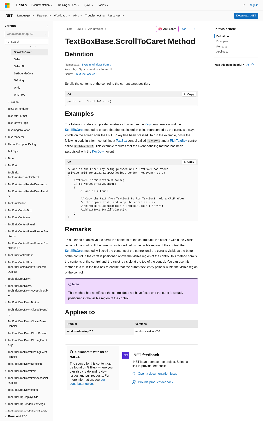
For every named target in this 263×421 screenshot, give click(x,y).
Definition (222, 36)
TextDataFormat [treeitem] (17, 115)
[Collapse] (47, 25)
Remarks (221, 46)
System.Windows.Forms (96, 64)
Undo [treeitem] (17, 87)
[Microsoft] (7, 5)
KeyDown (98, 151)
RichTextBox (178, 140)
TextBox (121, 140)
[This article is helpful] (247, 64)
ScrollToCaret (74, 129)
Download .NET (246, 15)
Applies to (222, 51)
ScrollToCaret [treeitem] (23, 52)
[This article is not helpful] (252, 64)
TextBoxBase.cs (85, 74)
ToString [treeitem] (19, 80)
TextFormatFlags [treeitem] (18, 122)
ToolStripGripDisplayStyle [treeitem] (23, 397)
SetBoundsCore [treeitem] (23, 73)
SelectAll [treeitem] (19, 66)
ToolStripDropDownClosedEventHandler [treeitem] (27, 324)
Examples (222, 41)
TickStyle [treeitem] (13, 151)
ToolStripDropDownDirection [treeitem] (25, 363)
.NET (80, 28)
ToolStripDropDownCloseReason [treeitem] (27, 333)
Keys (148, 124)
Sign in (254, 5)
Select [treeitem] (17, 59)
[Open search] (244, 5)
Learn (69, 28)
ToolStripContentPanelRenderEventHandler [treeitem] (28, 246)
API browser (95, 28)
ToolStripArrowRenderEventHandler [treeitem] (28, 194)
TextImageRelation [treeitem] (19, 130)
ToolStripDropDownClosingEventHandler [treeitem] (27, 354)
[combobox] (26, 34)
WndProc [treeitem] (19, 94)
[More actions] (194, 29)
